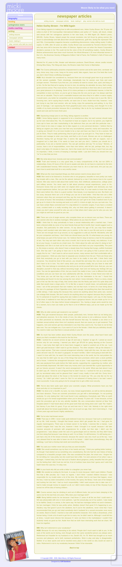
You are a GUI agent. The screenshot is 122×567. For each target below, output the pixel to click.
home (20, 15)
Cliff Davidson (65, 561)
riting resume (14, 34)
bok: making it (14, 41)
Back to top (74, 548)
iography (12, 18)
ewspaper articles (16, 38)
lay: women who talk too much (20, 44)
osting (11, 22)
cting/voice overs (16, 25)
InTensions (15, 7)
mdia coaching (15, 28)
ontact (11, 47)
